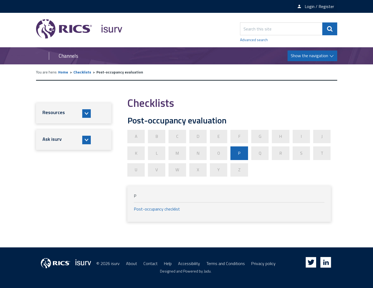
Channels (68, 56)
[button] (73, 113)
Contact (150, 263)
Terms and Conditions (225, 263)
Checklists (82, 72)
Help (168, 263)
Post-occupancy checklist (157, 208)
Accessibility (189, 263)
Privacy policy (263, 263)
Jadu (207, 271)
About (131, 263)
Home (63, 72)
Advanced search (254, 39)
